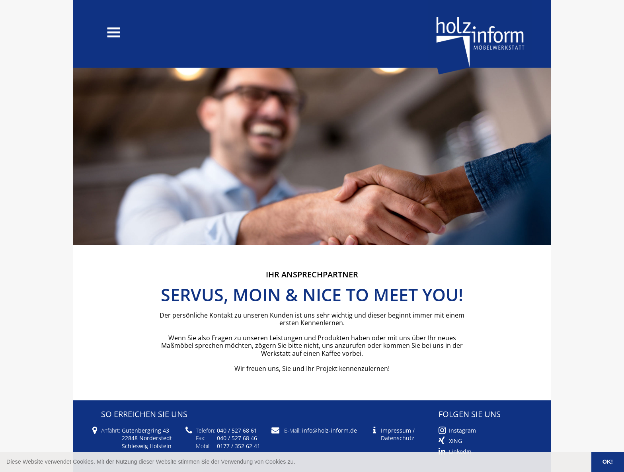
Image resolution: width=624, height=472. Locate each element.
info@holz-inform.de (329, 430)
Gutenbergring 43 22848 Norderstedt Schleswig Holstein (147, 438)
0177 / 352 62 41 (238, 446)
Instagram (462, 430)
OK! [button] (608, 461)
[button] (298, 462)
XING (455, 441)
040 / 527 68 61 (237, 430)
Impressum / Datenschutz (398, 434)
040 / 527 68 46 (237, 438)
